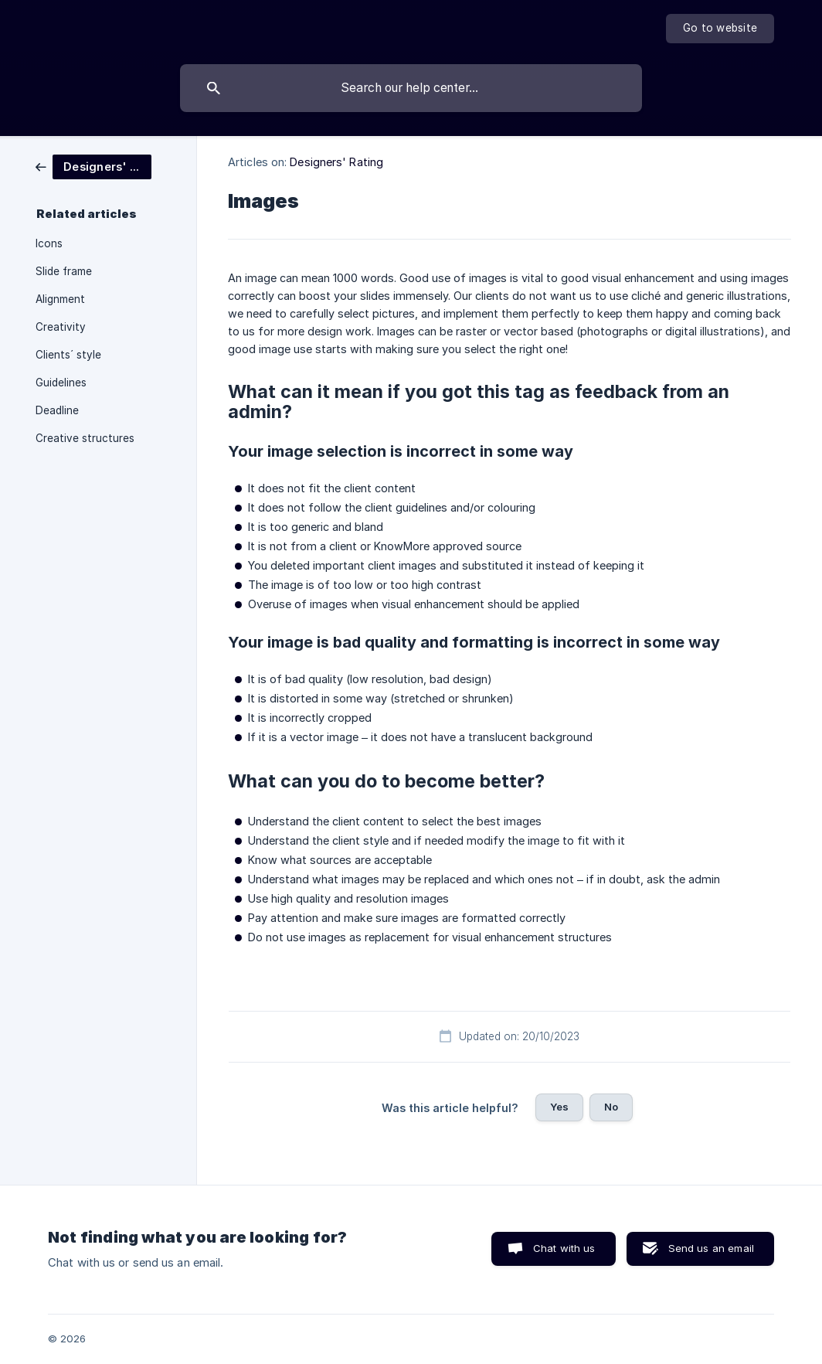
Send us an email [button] (711, 1248)
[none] (720, 28)
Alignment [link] (60, 299)
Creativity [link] (61, 327)
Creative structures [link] (85, 438)
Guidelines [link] (61, 382)
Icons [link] (49, 243)
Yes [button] (559, 1106)
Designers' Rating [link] (336, 161)
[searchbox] (411, 88)
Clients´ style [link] (68, 355)
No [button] (611, 1106)
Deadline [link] (57, 410)
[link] (93, 165)
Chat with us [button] (564, 1248)
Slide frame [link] (64, 271)
